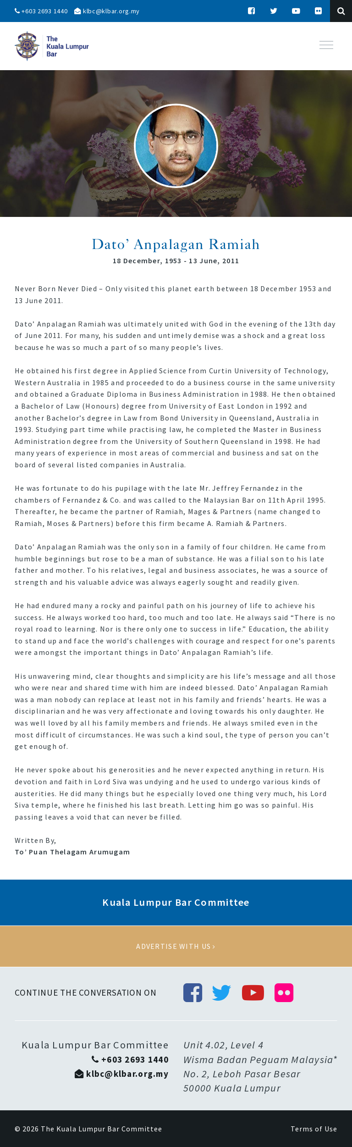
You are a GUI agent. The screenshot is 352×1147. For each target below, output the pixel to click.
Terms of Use (314, 1128)
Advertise (176, 946)
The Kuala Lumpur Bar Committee (101, 1128)
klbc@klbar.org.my (107, 11)
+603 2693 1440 (41, 11)
